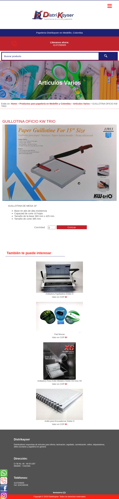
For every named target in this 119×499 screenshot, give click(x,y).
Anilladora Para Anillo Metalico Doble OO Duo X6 (59, 381)
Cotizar (72, 227)
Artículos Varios (81, 103)
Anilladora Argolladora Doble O (60, 294)
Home (14, 103)
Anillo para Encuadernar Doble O (59, 421)
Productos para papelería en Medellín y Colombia (45, 103)
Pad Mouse (59, 334)
